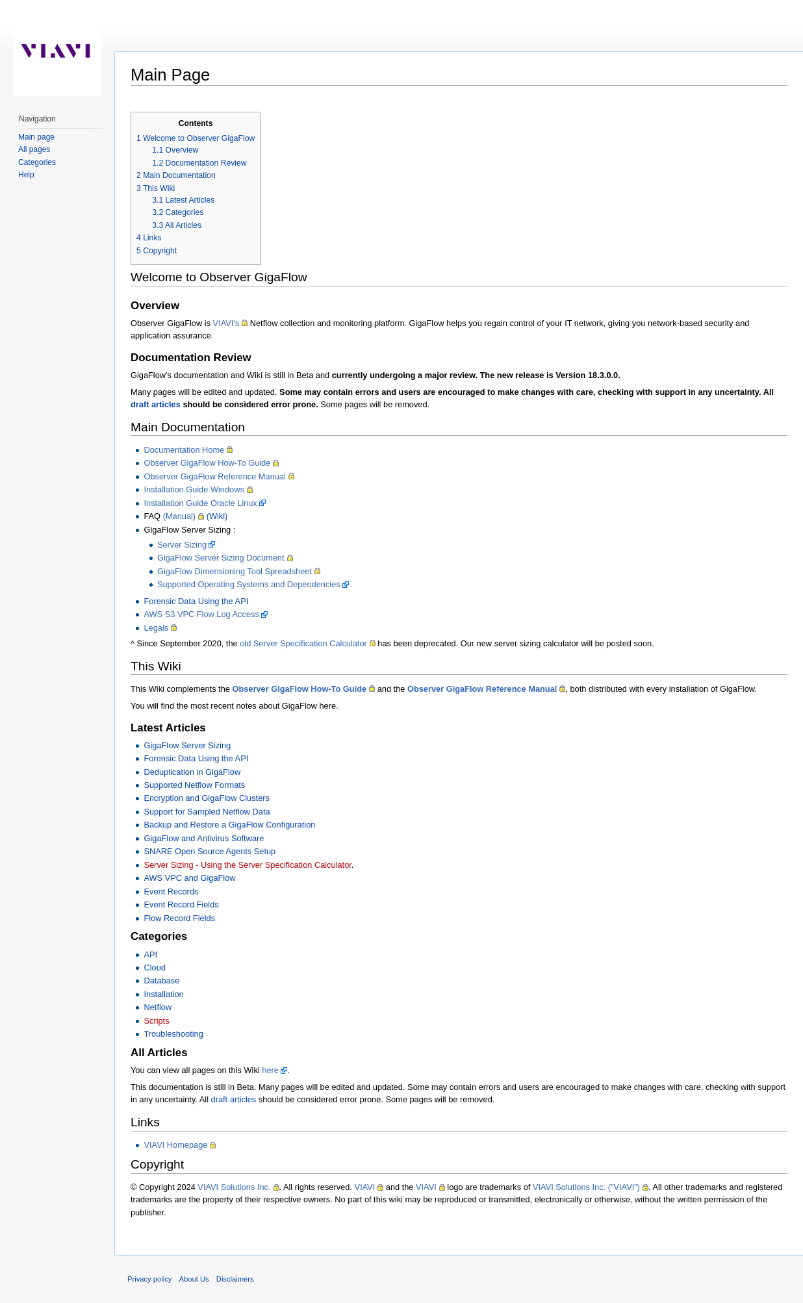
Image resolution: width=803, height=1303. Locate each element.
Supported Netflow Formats (194, 785)
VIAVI (364, 1187)
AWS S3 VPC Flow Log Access (201, 614)
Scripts (156, 1021)
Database (161, 980)
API (150, 954)
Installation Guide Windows (194, 489)
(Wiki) (217, 516)
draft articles (156, 404)
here (270, 1070)
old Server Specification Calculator (303, 643)
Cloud (154, 967)
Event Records (171, 891)
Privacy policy (149, 1279)
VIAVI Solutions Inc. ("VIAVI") (586, 1187)
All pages (34, 149)
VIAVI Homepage (175, 1145)
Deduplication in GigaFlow (192, 772)
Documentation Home (184, 450)
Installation (163, 994)
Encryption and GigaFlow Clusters (206, 798)
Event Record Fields (181, 904)
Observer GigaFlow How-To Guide (207, 463)
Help (26, 174)
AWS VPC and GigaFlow (189, 878)
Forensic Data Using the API (196, 601)
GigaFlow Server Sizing (187, 745)
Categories (37, 162)
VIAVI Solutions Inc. (234, 1187)
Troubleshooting (173, 1034)
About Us (194, 1279)
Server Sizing (182, 545)
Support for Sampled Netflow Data (207, 811)
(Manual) (179, 516)
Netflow (158, 1007)
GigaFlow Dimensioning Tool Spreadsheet (234, 571)
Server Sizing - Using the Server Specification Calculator (247, 865)
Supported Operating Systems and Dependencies (248, 584)
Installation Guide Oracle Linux (200, 503)
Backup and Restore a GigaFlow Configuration (229, 824)
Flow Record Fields (179, 918)
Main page (36, 137)
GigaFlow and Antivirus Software (204, 838)
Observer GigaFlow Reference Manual (214, 476)
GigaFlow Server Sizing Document (221, 558)
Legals (156, 628)
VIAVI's (226, 323)
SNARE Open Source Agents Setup (209, 851)
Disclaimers (235, 1279)
